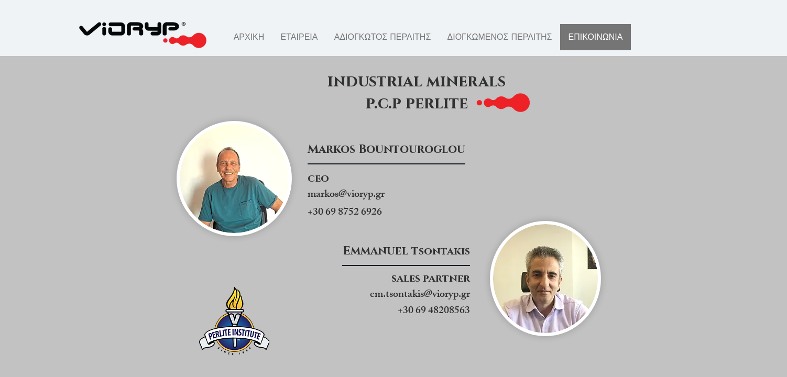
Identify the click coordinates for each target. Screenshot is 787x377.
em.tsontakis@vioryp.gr (420, 295)
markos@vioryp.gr (346, 195)
